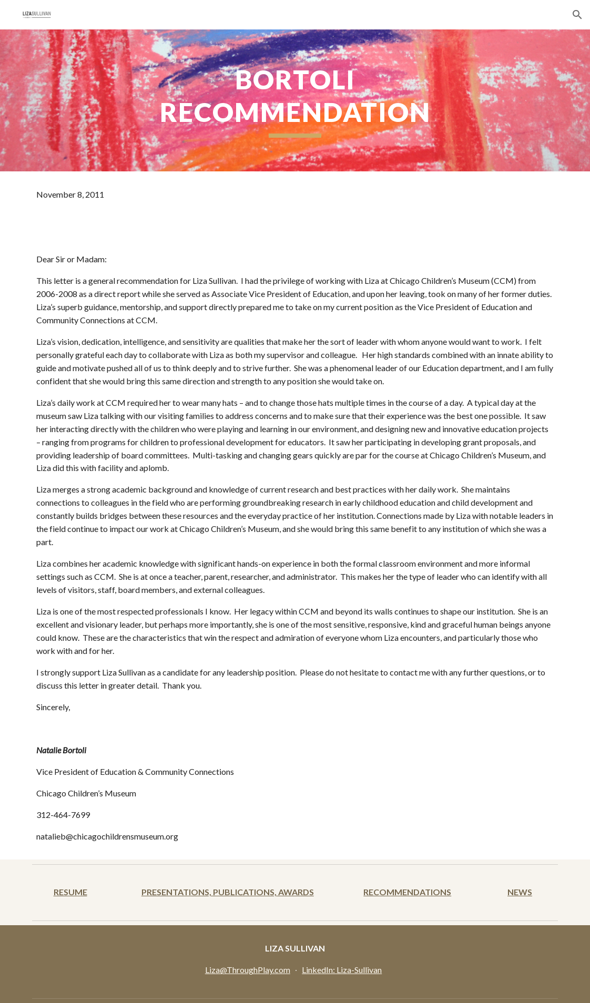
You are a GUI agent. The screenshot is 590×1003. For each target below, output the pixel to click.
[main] (295, 100)
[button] (577, 14)
